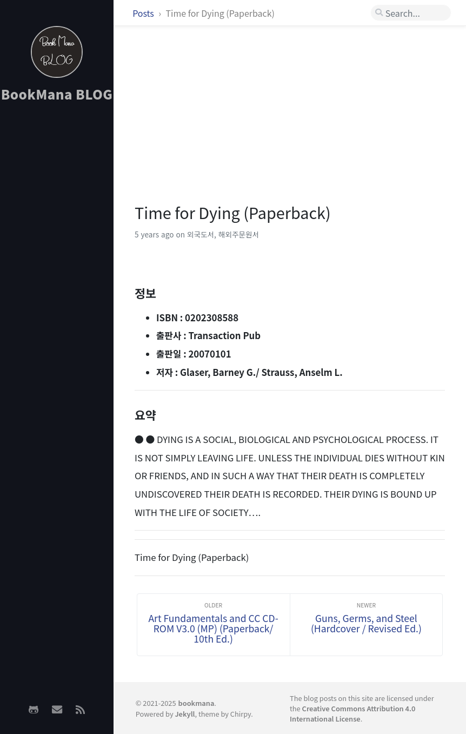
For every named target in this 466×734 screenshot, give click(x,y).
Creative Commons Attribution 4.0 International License (352, 713)
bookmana (196, 703)
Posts (144, 12)
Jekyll (185, 714)
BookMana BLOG (57, 93)
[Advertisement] (57, 282)
